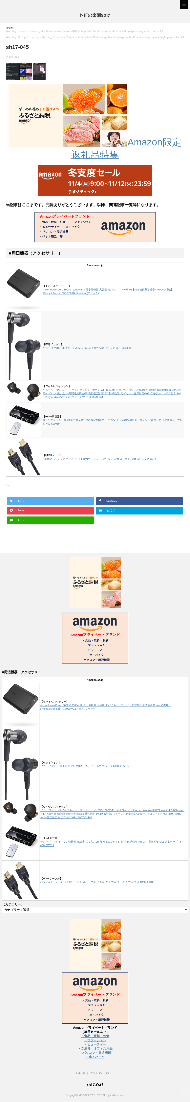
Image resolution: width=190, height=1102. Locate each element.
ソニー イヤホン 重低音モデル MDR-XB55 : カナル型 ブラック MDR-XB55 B (87, 347)
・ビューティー (95, 1044)
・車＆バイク (95, 1057)
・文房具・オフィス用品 (95, 1048)
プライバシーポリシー (102, 1073)
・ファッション (95, 1040)
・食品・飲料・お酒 (95, 1036)
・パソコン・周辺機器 (95, 1052)
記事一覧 (80, 1073)
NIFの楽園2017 (95, 15)
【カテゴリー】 (13, 904)
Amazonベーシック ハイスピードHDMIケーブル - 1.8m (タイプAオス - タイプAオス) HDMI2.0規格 (99, 458)
